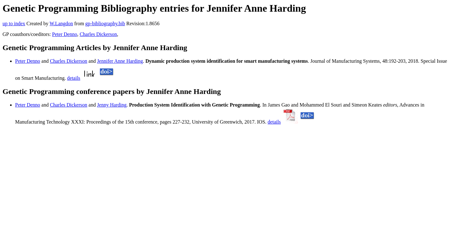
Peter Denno (64, 34)
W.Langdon (61, 23)
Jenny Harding (111, 105)
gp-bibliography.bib (105, 23)
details (73, 78)
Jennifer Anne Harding (120, 61)
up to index (14, 23)
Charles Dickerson (98, 34)
